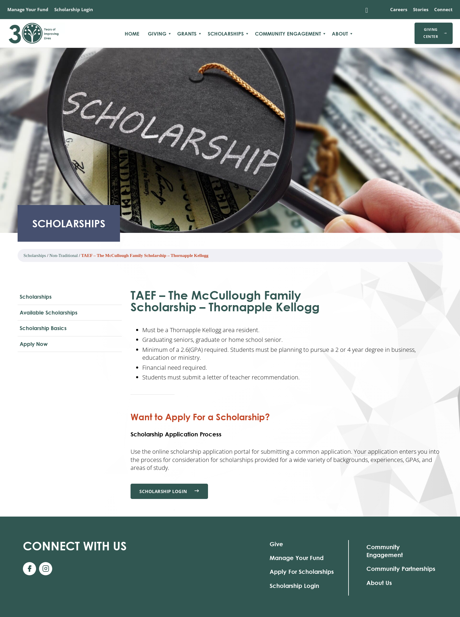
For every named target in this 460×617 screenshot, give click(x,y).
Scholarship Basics (43, 328)
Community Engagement (288, 34)
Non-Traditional (63, 255)
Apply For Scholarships (302, 572)
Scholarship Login (73, 9)
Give (276, 544)
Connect (443, 9)
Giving (157, 34)
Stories (420, 9)
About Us (379, 582)
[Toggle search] (367, 10)
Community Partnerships (400, 569)
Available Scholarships (48, 312)
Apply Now (34, 344)
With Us (75, 546)
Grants (187, 34)
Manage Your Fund (27, 9)
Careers (398, 9)
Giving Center (435, 33)
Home (132, 34)
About (340, 34)
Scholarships (226, 34)
